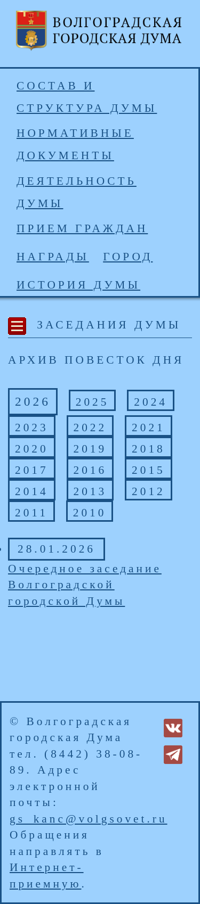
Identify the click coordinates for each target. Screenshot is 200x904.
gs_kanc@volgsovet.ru (88, 818)
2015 (148, 470)
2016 (90, 470)
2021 (148, 427)
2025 (92, 402)
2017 (32, 470)
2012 (148, 491)
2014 (32, 491)
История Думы (78, 284)
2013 (90, 491)
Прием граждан (82, 228)
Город (128, 256)
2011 (31, 512)
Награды (53, 256)
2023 (32, 427)
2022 (90, 427)
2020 (32, 448)
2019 (90, 448)
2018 (148, 448)
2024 (150, 402)
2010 (90, 512)
